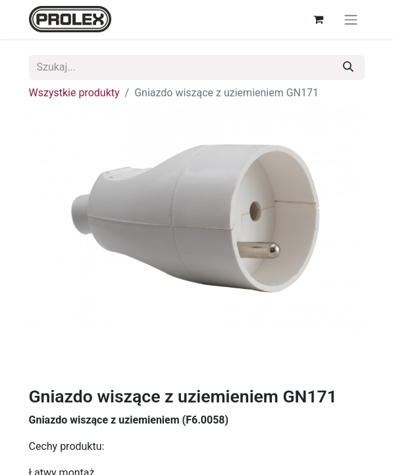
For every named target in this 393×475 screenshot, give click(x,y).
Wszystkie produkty (74, 92)
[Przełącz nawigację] (351, 19)
